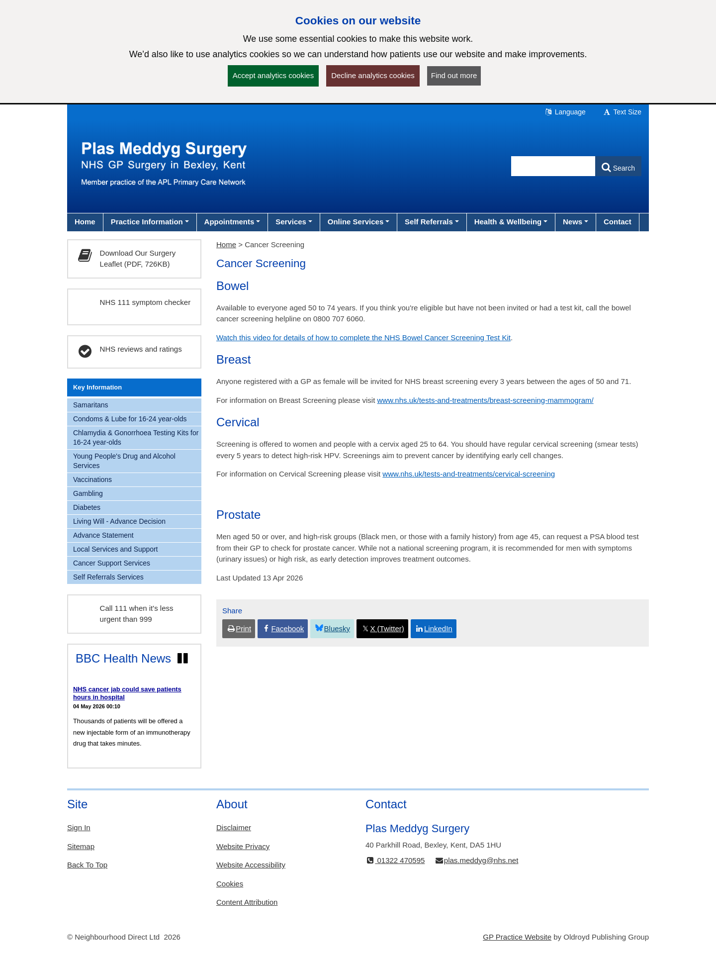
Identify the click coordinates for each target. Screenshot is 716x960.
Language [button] (565, 112)
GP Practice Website (517, 937)
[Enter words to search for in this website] (553, 166)
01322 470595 (395, 860)
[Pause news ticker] (183, 659)
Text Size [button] (622, 112)
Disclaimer (233, 827)
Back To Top (87, 865)
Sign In (78, 827)
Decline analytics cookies (373, 75)
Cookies (229, 883)
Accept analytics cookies (273, 75)
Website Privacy (242, 846)
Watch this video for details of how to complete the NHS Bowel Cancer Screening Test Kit (363, 337)
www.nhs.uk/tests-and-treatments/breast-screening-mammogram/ (485, 400)
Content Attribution (246, 902)
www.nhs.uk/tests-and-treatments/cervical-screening (468, 474)
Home (226, 244)
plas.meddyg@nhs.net (477, 860)
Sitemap (80, 846)
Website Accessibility (250, 865)
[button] (149, 221)
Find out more (454, 75)
